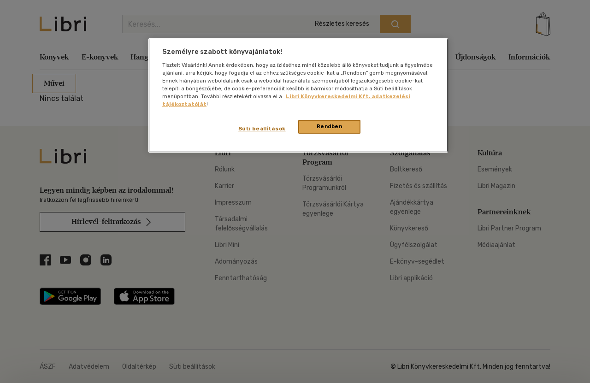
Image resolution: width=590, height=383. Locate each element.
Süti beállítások (262, 128)
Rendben (329, 126)
